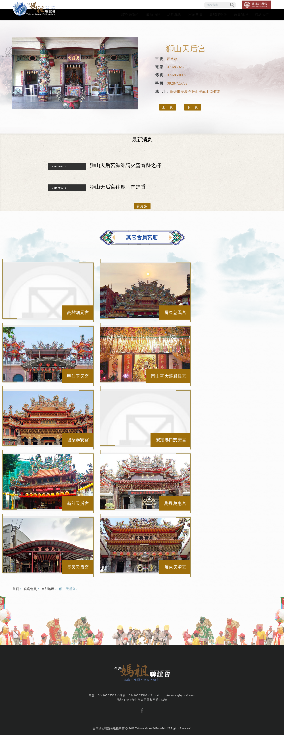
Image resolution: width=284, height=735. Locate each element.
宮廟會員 (195, 14)
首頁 (15, 589)
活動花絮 (174, 14)
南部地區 (48, 589)
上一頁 (167, 107)
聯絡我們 (262, 14)
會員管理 (241, 14)
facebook (142, 710)
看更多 (142, 206)
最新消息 (153, 14)
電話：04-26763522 (102, 695)
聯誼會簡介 (130, 14)
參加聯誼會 (218, 14)
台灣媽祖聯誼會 (35, 10)
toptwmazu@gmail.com (179, 695)
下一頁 (192, 107)
